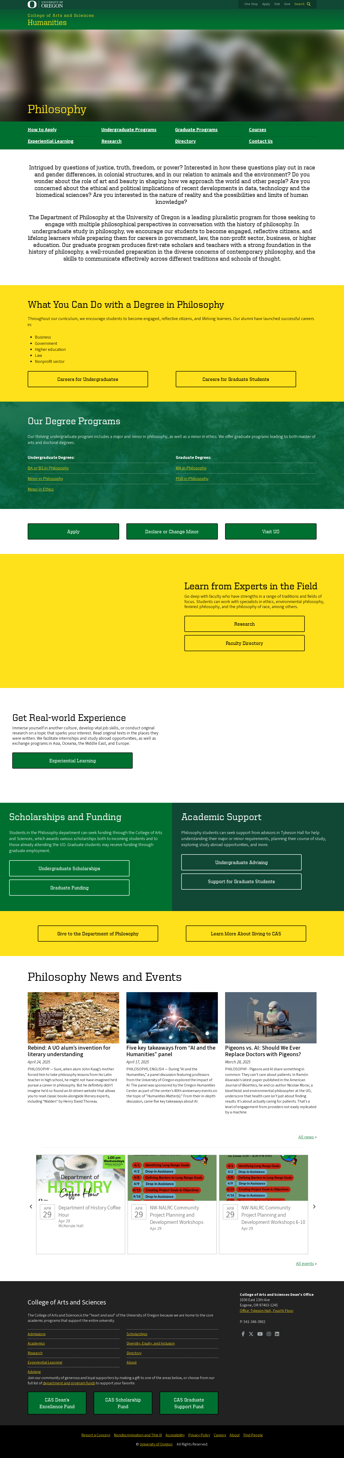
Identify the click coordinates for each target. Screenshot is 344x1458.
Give (287, 4)
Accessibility (175, 1435)
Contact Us (261, 141)
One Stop (251, 4)
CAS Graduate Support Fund (189, 1403)
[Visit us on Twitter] (251, 1334)
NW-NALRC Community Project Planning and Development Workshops (172, 1204)
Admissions (36, 1334)
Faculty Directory (244, 643)
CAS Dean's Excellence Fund (57, 1403)
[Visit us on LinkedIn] (277, 1334)
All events (305, 1263)
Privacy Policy (199, 1435)
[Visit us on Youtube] (260, 1334)
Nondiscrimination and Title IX (138, 1435)
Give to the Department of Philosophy (98, 933)
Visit (277, 4)
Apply (266, 4)
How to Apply (42, 129)
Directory (185, 141)
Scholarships (137, 1334)
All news (306, 1137)
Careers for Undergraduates (87, 379)
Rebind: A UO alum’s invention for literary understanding (69, 1051)
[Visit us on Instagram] (269, 1334)
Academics (36, 1343)
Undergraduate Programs (128, 129)
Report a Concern (95, 1435)
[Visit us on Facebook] (243, 1334)
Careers (220, 1435)
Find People (253, 1435)
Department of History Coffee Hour (80, 1204)
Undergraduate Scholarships (69, 868)
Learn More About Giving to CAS (246, 933)
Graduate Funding (69, 887)
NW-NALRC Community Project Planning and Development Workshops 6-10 (263, 1204)
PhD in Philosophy (192, 478)
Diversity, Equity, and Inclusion (151, 1343)
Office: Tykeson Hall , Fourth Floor (266, 1310)
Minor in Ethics (41, 489)
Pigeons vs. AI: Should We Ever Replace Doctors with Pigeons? (263, 1051)
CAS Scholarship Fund (123, 1403)
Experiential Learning (51, 141)
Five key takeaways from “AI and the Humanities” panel (170, 1051)
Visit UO (270, 531)
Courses (257, 129)
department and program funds (69, 1383)
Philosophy (57, 108)
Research (111, 141)
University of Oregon (156, 1444)
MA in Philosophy (191, 468)
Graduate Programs (196, 129)
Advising (34, 1372)
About (132, 1362)
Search (299, 4)
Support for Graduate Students (241, 881)
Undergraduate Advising (241, 862)
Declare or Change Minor (172, 531)
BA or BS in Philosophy (48, 468)
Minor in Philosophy (45, 478)
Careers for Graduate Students (235, 379)
